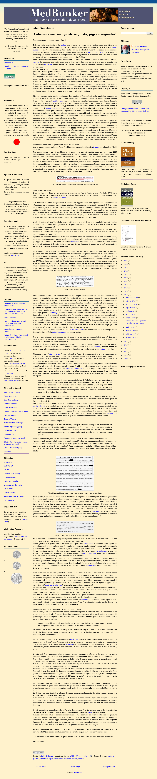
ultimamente (88, 544)
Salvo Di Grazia (140, 46)
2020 (126, 278)
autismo (111, 756)
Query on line (9, 434)
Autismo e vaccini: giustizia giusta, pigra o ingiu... (135, 322)
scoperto (69, 644)
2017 (126, 288)
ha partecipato (101, 551)
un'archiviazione (89, 553)
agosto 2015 (131, 308)
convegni (54, 313)
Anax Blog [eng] (10, 396)
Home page (75, 767)
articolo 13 (15, 256)
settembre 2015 (132, 304)
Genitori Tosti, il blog (12, 473)
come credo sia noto (74, 368)
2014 (126, 342)
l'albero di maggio (11, 481)
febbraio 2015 (131, 334)
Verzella (81, 759)
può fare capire (59, 101)
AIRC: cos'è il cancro (12, 392)
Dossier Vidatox (10, 419)
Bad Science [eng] (11, 400)
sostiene (65, 198)
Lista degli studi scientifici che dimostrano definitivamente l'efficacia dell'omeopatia (15, 311)
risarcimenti (58, 759)
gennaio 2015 (131, 337)
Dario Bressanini (10, 407)
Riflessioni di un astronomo (14, 496)
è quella (96, 147)
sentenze (67, 759)
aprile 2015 (130, 327)
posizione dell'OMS (95, 52)
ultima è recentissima (53, 108)
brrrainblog (8, 462)
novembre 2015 (132, 298)
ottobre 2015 (131, 301)
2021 (126, 274)
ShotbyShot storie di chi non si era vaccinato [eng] (16, 443)
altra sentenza (54, 354)
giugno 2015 (131, 314)
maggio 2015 (131, 318)
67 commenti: (81, 756)
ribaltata (97, 347)
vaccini (74, 759)
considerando (91, 565)
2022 (126, 271)
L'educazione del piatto (13, 485)
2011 (126, 352)
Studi (11, 358)
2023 (126, 267)
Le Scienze (8, 489)
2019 (126, 281)
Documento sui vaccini (17, 363)
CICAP (6, 470)
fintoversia (48, 64)
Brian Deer (74, 639)
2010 (126, 355)
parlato (63, 45)
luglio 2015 (130, 311)
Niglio (51, 759)
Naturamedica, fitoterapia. (14, 423)
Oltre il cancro (9, 493)
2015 (126, 295)
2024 (126, 264)
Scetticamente (9, 500)
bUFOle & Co (9, 466)
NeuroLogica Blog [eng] (13, 427)
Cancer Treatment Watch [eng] (16, 411)
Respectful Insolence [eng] (14, 438)
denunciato (85, 600)
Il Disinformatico (10, 477)
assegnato (96, 511)
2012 (126, 348)
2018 (126, 284)
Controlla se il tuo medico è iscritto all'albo (14, 304)
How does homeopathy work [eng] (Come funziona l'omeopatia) (15, 323)
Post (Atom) (79, 772)
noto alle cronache (59, 332)
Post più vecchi (109, 767)
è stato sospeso (76, 330)
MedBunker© (126, 94)
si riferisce (75, 241)
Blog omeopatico (10, 317)
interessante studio (11, 381)
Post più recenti (41, 767)
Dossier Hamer (10, 415)
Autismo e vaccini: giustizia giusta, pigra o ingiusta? (74, 34)
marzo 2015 (130, 331)
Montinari (44, 759)
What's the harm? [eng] (13, 448)
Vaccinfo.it (8, 452)
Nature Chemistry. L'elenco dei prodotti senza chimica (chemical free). (16, 337)
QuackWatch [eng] (11, 430)
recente (36, 62)
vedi (90, 712)
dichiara (110, 413)
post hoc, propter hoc (53, 585)
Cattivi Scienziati (10, 404)
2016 (126, 291)
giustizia (36, 759)
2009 (126, 358)
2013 (126, 345)
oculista (55, 198)
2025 (126, 261)
